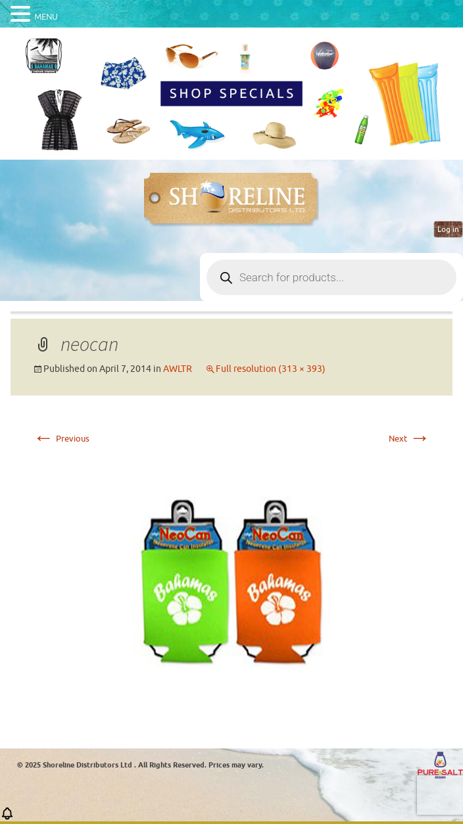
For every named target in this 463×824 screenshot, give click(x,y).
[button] (7, 817)
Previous (61, 438)
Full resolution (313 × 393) (271, 369)
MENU (46, 16)
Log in (448, 229)
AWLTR (177, 369)
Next (409, 438)
